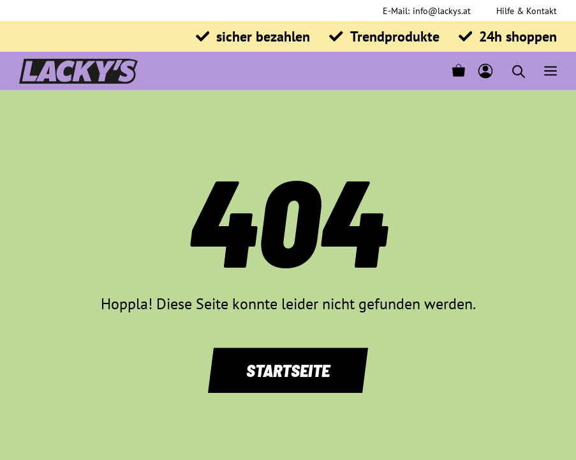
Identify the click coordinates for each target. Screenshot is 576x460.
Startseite (288, 370)
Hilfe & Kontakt (526, 11)
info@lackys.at (442, 11)
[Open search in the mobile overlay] (518, 71)
